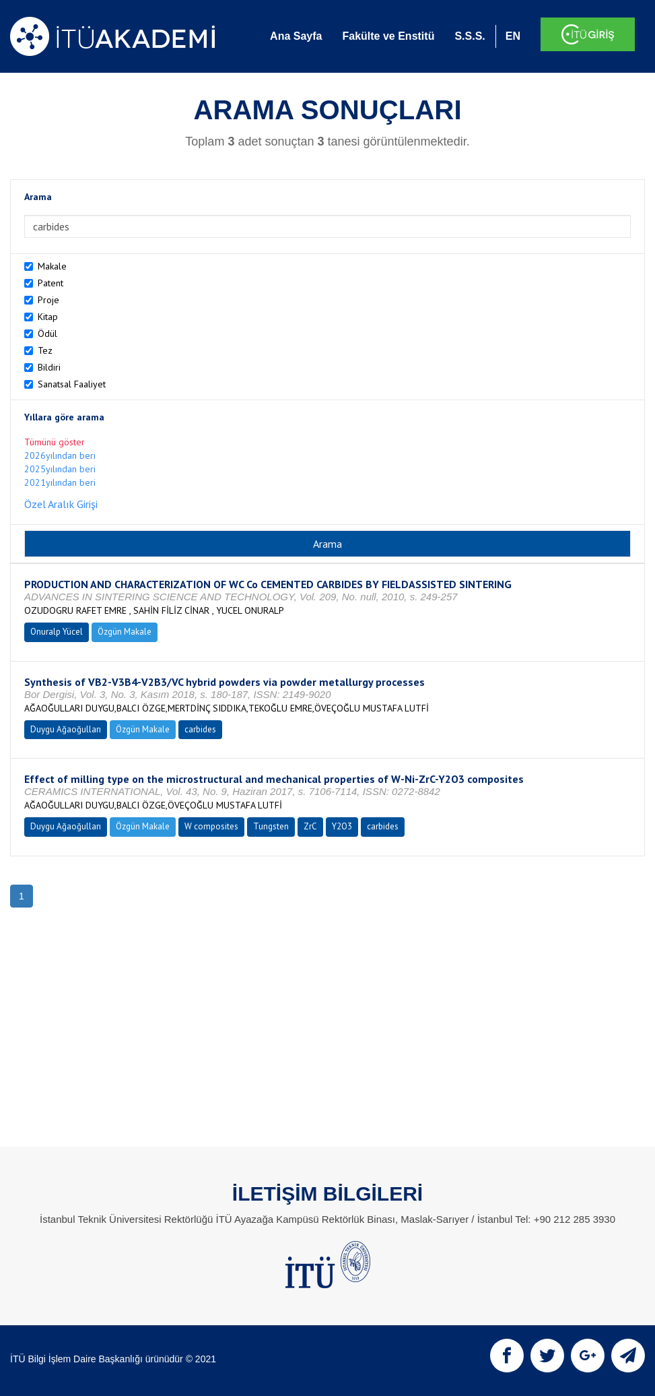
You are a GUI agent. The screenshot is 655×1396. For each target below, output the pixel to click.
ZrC (310, 826)
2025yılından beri (60, 469)
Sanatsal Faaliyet (72, 384)
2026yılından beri (60, 455)
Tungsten (271, 826)
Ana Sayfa (296, 36)
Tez (45, 350)
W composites (211, 826)
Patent (50, 283)
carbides (200, 729)
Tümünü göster (54, 442)
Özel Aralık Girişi (61, 504)
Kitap (48, 317)
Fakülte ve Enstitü (388, 36)
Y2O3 (342, 826)
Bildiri (49, 367)
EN (513, 36)
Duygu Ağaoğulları (65, 729)
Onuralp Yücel (56, 631)
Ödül (47, 333)
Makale (52, 266)
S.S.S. (469, 36)
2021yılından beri (60, 482)
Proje (48, 300)
